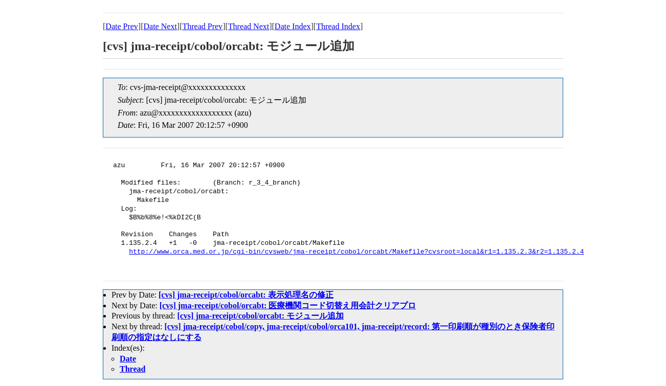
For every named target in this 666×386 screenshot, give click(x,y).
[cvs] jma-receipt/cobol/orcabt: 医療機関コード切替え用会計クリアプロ (288, 305)
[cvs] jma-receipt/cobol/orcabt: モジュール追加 (260, 315)
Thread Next (248, 26)
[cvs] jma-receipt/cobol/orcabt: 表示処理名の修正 (246, 294)
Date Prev (121, 26)
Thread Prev (202, 26)
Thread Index (338, 26)
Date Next (160, 26)
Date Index (293, 26)
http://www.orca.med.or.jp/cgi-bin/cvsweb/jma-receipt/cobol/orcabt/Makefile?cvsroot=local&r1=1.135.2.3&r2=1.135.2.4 (356, 252)
